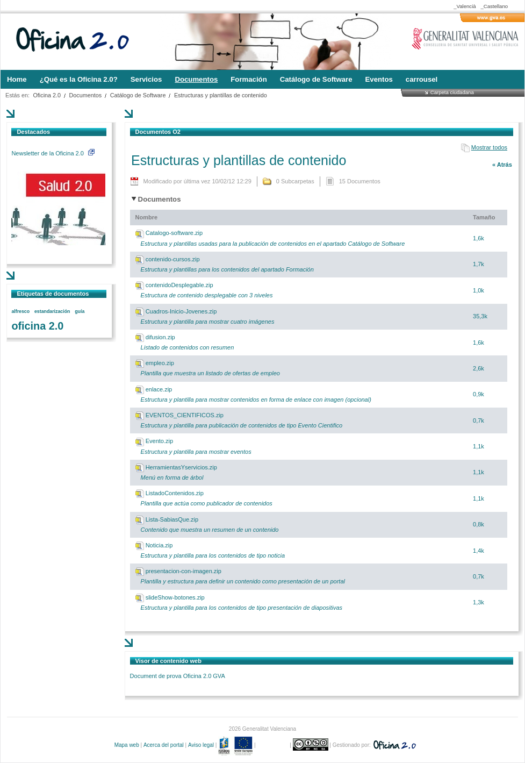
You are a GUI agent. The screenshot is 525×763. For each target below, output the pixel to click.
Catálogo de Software (138, 95)
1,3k (478, 602)
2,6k (478, 368)
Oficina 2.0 (47, 95)
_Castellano (494, 6)
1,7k (478, 264)
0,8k (478, 524)
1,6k (478, 238)
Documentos (85, 95)
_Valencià (465, 6)
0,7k (478, 420)
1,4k (478, 550)
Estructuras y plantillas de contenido (220, 95)
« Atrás (502, 164)
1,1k (478, 446)
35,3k (480, 316)
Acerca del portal (163, 745)
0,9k (478, 394)
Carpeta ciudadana (452, 92)
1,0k (478, 290)
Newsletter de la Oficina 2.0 (52, 153)
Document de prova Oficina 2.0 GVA (177, 676)
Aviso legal (201, 745)
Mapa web (126, 745)
